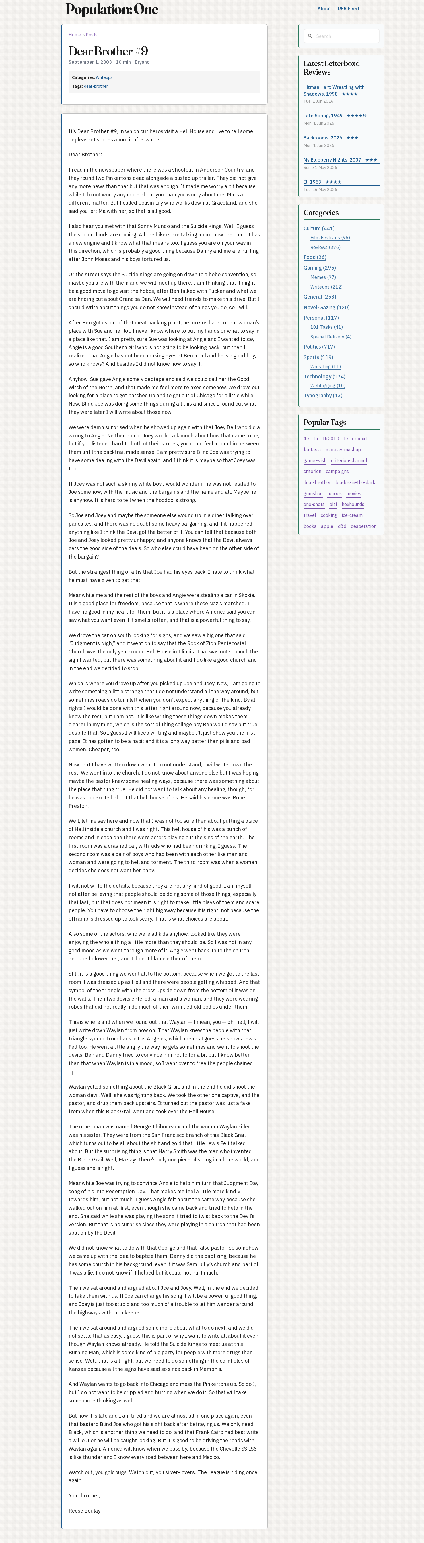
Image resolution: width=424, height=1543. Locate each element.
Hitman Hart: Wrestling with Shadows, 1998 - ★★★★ (334, 90)
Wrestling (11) (325, 366)
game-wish (315, 460)
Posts (92, 35)
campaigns (337, 471)
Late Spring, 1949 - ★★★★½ (335, 115)
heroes (334, 493)
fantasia (312, 449)
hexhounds (353, 504)
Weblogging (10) (327, 385)
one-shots (314, 504)
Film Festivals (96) (330, 237)
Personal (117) (321, 317)
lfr (316, 438)
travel (310, 515)
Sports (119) (318, 357)
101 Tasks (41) (326, 327)
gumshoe (313, 493)
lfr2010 (331, 438)
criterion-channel (349, 460)
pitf (333, 504)
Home (75, 35)
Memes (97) (323, 277)
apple (327, 526)
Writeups (104, 77)
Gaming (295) (320, 267)
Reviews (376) (325, 247)
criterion (312, 471)
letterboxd (355, 438)
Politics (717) (319, 346)
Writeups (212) (326, 287)
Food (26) (315, 257)
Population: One (111, 9)
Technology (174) (324, 376)
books (310, 526)
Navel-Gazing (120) (327, 307)
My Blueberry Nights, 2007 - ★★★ (340, 160)
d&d (342, 526)
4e (306, 438)
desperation (363, 526)
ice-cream (352, 515)
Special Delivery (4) (330, 337)
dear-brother (96, 86)
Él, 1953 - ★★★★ (322, 182)
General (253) (320, 296)
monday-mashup (343, 449)
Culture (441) (319, 228)
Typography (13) (323, 395)
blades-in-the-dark (355, 482)
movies (353, 493)
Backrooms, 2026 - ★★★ (331, 138)
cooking (329, 515)
